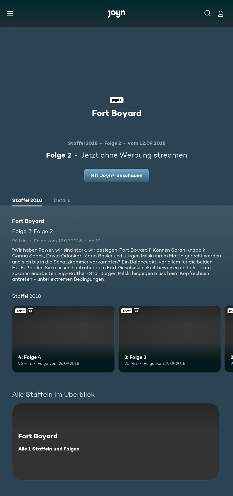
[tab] (27, 200)
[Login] (220, 13)
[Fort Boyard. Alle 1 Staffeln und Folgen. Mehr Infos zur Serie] (115, 442)
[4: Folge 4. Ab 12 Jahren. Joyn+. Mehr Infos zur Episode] (63, 338)
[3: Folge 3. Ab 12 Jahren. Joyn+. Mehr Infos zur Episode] (169, 338)
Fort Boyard (116, 113)
